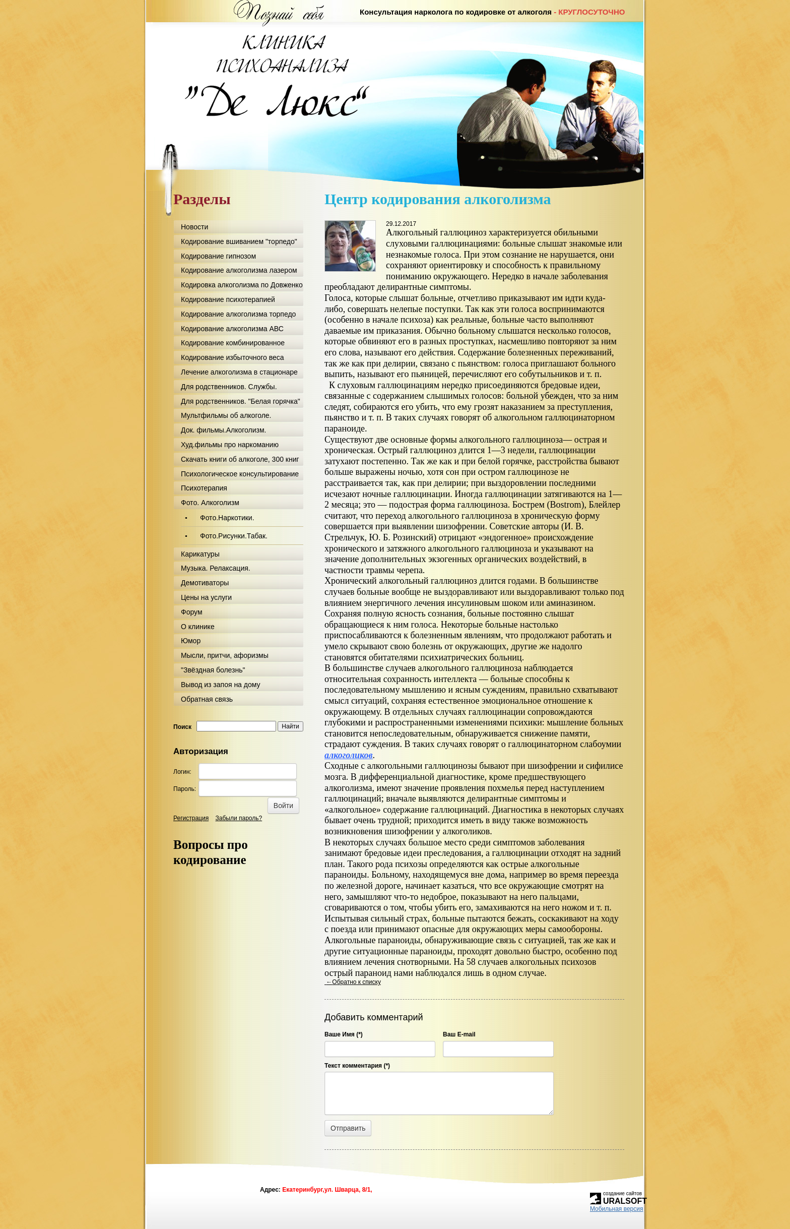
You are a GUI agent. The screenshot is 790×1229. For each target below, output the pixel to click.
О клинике (198, 627)
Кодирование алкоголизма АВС (232, 329)
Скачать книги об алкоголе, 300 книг (240, 459)
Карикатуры (200, 554)
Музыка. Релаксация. (215, 568)
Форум (192, 612)
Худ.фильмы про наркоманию (230, 445)
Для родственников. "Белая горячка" (240, 401)
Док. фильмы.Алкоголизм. (223, 430)
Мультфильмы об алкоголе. (226, 415)
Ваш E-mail (459, 1034)
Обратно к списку (352, 982)
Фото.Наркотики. (227, 518)
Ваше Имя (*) (343, 1034)
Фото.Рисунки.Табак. (234, 536)
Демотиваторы (205, 583)
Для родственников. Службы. (229, 387)
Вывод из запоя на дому (220, 685)
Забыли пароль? (239, 818)
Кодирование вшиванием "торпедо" (239, 241)
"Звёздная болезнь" (213, 670)
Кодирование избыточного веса (232, 357)
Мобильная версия (616, 1208)
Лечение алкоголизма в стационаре (239, 372)
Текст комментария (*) (357, 1065)
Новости (194, 227)
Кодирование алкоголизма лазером (239, 270)
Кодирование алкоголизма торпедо (238, 314)
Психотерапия (204, 488)
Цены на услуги (206, 597)
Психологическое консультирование (240, 474)
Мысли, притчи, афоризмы (225, 655)
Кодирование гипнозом (218, 256)
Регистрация (191, 818)
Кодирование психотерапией (228, 299)
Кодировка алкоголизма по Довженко (242, 285)
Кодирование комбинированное (233, 343)
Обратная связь (207, 699)
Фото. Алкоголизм (210, 503)
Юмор (191, 641)
